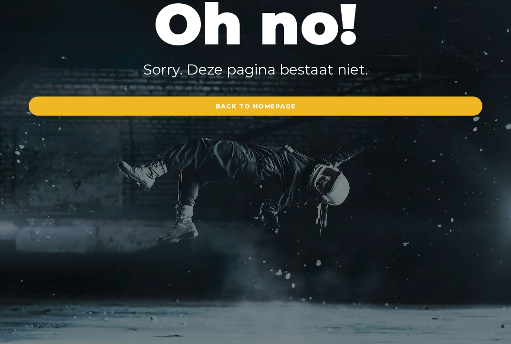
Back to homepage (256, 106)
